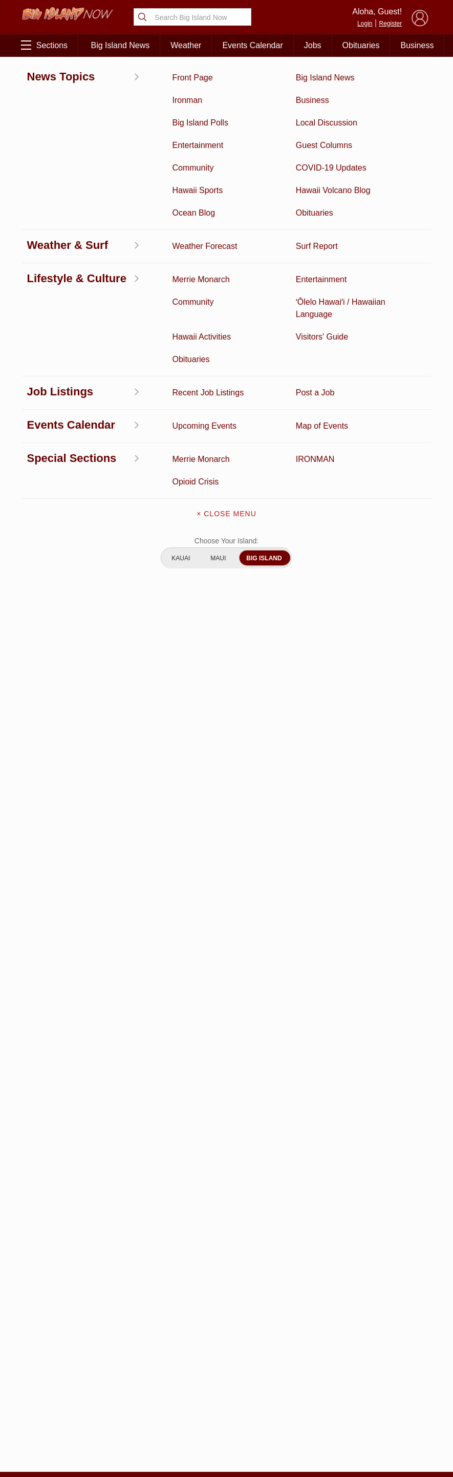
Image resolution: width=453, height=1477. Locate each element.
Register (390, 23)
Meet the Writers (226, 1359)
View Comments (155, 1117)
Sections (44, 45)
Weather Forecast (110, 1361)
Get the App (226, 1316)
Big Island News (120, 45)
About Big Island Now (226, 1295)
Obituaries (361, 45)
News (52, 1324)
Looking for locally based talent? (207, 850)
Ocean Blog (110, 1324)
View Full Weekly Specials (154, 1238)
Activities (52, 1292)
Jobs (312, 45)
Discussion (52, 1308)
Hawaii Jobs (52, 1382)
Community (53, 1409)
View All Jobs (79, 806)
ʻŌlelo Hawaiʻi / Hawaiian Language (53, 1435)
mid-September (178, 294)
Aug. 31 (162, 280)
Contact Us (226, 1338)
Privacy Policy (345, 1356)
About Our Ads (396, 1356)
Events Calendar (252, 45)
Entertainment (110, 1308)
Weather (185, 45)
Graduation (110, 1425)
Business (417, 45)
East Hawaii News (57, 80)
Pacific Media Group (399, 1336)
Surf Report (52, 1356)
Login (364, 23)
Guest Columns (110, 1409)
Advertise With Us (226, 1381)
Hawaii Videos (52, 1340)
